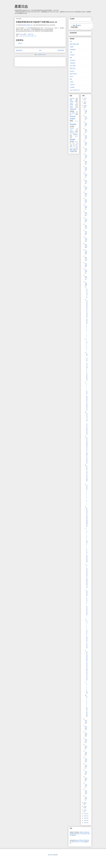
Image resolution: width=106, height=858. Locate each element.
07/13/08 (86, 226)
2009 (85, 802)
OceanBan (72, 60)
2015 (85, 818)
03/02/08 (86, 162)
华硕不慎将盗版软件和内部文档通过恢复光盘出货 (86, 665)
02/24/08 (86, 155)
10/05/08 (86, 734)
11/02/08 (86, 759)
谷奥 (71, 52)
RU (70, 114)
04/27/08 (86, 181)
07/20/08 (86, 232)
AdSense (72, 98)
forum (76, 136)
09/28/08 (86, 727)
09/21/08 (86, 721)
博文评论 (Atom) (42, 54)
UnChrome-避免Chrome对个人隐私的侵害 (86, 545)
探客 (71, 79)
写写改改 (72, 55)
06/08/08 (86, 194)
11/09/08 (86, 766)
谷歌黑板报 (73, 49)
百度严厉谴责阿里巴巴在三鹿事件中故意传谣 (86, 450)
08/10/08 (86, 251)
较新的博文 (19, 50)
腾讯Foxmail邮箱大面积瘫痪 (86, 706)
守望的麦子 (73, 63)
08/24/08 (86, 264)
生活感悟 (74, 150)
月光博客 (72, 87)
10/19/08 (86, 746)
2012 (85, 813)
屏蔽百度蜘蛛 (26, 25)
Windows (72, 128)
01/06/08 (86, 111)
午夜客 (71, 82)
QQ (77, 111)
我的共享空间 (73, 73)
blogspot (72, 71)
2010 (85, 806)
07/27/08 (86, 239)
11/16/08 (86, 772)
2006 (85, 98)
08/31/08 (86, 271)
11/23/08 (86, 778)
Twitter (71, 76)
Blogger (51, 854)
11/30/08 (86, 785)
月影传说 (72, 84)
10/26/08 (86, 753)
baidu (20, 36)
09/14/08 (86, 283)
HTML (71, 107)
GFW (71, 104)
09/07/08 (86, 277)
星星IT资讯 (72, 68)
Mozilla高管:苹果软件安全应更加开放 (86, 396)
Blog (71, 100)
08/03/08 (86, 245)
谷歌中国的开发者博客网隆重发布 (86, 516)
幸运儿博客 (73, 65)
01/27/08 (86, 130)
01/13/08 (86, 117)
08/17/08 (86, 258)
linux (74, 143)
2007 (85, 102)
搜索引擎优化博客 (74, 44)
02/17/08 (86, 149)
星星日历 (82, 832)
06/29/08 (86, 213)
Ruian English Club (75, 90)
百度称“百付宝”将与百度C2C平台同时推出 (86, 366)
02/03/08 (86, 136)
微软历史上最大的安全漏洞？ (86, 473)
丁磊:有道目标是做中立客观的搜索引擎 (86, 575)
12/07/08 (86, 791)
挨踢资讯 (73, 835)
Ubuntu (76, 121)
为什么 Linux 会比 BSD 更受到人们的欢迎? (86, 634)
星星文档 (87, 832)
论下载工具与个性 (86, 292)
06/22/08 (86, 207)
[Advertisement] (35, 61)
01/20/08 (86, 124)
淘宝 (28, 28)
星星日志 (21, 6)
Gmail (71, 106)
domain (75, 134)
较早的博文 (61, 50)
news (71, 145)
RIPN (73, 113)
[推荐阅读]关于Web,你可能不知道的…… (86, 603)
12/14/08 (86, 798)
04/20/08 (86, 175)
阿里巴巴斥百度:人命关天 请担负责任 (86, 423)
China (71, 101)
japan (76, 141)
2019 (85, 820)
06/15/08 (86, 200)
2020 (85, 822)
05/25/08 (86, 187)
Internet (24, 36)
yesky (71, 148)
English (71, 103)
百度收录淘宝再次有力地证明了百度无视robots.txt (86, 318)
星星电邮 (72, 833)
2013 (85, 816)
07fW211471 (86, 345)
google (72, 139)
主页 (40, 50)
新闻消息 (77, 833)
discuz (76, 132)
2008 (85, 105)
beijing (71, 132)
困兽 (71, 57)
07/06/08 (86, 219)
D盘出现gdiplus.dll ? (86, 494)
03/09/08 (86, 168)
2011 (85, 810)
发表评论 (20, 43)
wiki (74, 146)
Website (73, 124)
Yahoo (71, 129)
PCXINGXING (83, 833)
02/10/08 (86, 143)
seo (35, 36)
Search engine (30, 36)
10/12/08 (86, 740)
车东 (71, 41)
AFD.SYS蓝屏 (86, 688)
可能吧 (71, 46)
